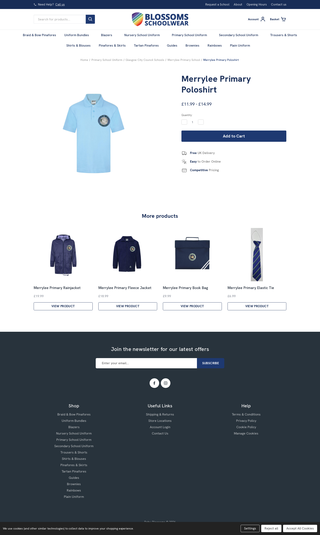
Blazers (108, 35)
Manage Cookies (246, 433)
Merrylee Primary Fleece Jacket (124, 288)
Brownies (192, 45)
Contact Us (160, 433)
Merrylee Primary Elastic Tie (251, 288)
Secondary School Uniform (240, 35)
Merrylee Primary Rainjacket (57, 288)
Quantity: (186, 115)
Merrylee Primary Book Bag (185, 288)
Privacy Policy (246, 421)
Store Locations (160, 421)
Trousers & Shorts (283, 35)
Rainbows (215, 45)
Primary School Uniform (191, 35)
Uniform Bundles (78, 35)
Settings (250, 528)
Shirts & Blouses (78, 45)
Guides (172, 45)
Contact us (278, 4)
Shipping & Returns (160, 414)
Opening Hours (257, 4)
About (238, 4)
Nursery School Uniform (144, 35)
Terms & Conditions (246, 414)
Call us (60, 4)
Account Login (160, 427)
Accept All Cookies (300, 528)
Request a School (217, 4)
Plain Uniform (242, 45)
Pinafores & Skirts (112, 45)
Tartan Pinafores (146, 45)
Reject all (271, 528)
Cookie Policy (246, 427)
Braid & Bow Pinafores (39, 35)
